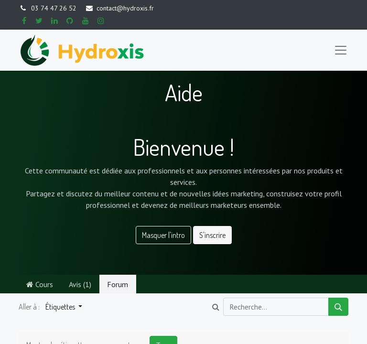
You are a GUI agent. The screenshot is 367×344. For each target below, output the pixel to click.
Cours (39, 284)
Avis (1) (80, 284)
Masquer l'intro (163, 235)
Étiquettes (60, 307)
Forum (117, 284)
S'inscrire (212, 235)
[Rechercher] (338, 307)
